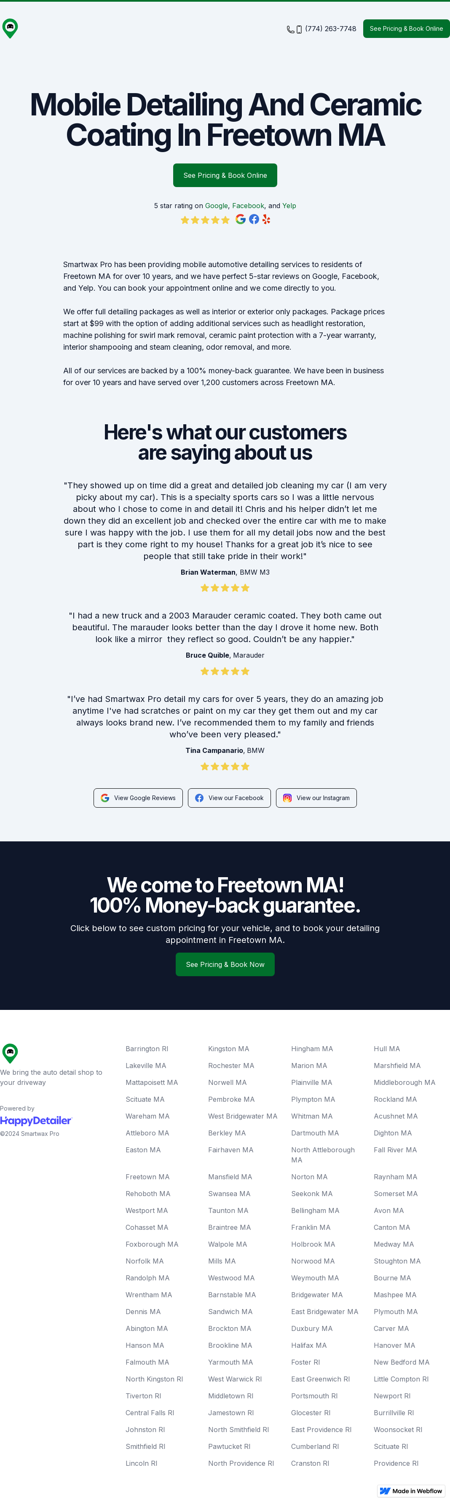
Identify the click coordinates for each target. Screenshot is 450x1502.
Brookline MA (230, 1345)
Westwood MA (231, 1278)
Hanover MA (394, 1345)
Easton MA (143, 1150)
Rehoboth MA (148, 1193)
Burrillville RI (394, 1412)
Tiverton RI (143, 1396)
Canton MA (392, 1227)
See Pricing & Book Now (225, 964)
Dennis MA (143, 1311)
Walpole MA (227, 1244)
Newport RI (392, 1396)
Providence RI (396, 1463)
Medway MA (394, 1244)
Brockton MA (230, 1328)
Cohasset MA (147, 1227)
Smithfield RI (146, 1446)
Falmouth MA (147, 1362)
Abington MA (147, 1328)
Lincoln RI (142, 1463)
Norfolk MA (145, 1261)
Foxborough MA (152, 1244)
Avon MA (389, 1210)
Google (216, 205)
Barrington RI (147, 1048)
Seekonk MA (312, 1193)
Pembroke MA (231, 1099)
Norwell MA (227, 1082)
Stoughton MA (397, 1261)
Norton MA (309, 1177)
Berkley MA (227, 1133)
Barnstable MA (232, 1294)
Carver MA (391, 1328)
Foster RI (305, 1362)
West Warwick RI (235, 1379)
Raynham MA (396, 1177)
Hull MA (387, 1048)
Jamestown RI (231, 1412)
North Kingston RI (154, 1379)
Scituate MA (145, 1099)
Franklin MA (311, 1227)
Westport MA (147, 1210)
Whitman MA (312, 1116)
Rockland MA (395, 1099)
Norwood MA (313, 1261)
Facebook (248, 205)
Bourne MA (392, 1278)
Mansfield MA (230, 1177)
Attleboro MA (147, 1133)
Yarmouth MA (230, 1362)
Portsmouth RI (314, 1396)
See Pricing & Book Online (406, 28)
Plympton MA (313, 1099)
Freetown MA (148, 1177)
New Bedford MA (402, 1362)
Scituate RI (391, 1446)
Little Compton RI (401, 1379)
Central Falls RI (150, 1412)
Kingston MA (228, 1048)
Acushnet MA (396, 1116)
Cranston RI (310, 1463)
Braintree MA (229, 1227)
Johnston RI (145, 1429)
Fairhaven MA (231, 1150)
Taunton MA (228, 1210)
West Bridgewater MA (243, 1116)
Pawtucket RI (229, 1446)
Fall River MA (395, 1150)
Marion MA (309, 1065)
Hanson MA (145, 1345)
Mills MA (222, 1261)
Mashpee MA (395, 1294)
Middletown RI (231, 1396)
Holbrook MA (313, 1244)
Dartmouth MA (315, 1133)
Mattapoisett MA (152, 1082)
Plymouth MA (396, 1311)
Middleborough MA (405, 1082)
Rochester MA (231, 1065)
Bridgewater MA (317, 1294)
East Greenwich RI (320, 1379)
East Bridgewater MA (325, 1311)
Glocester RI (311, 1412)
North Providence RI (241, 1463)
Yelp (289, 205)
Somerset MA (396, 1193)
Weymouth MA (315, 1278)
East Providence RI (321, 1429)
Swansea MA (229, 1193)
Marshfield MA (397, 1065)
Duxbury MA (312, 1328)
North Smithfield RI (238, 1429)
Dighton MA (393, 1133)
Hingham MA (312, 1048)
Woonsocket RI (398, 1429)
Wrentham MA (149, 1294)
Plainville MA (311, 1082)
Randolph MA (148, 1278)
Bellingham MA (315, 1210)
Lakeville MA (146, 1065)
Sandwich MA (230, 1311)
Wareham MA (148, 1116)
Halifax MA (309, 1345)
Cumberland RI (315, 1446)
